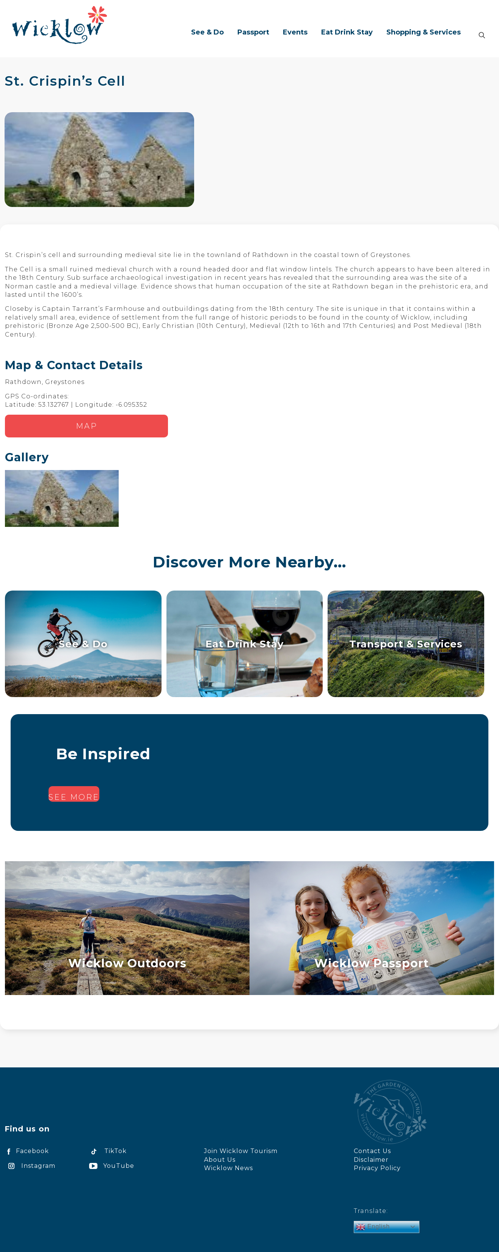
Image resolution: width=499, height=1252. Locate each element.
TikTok (106, 1151)
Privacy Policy (377, 1168)
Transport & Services (406, 644)
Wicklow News (228, 1168)
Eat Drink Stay (245, 644)
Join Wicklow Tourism (241, 1151)
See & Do (83, 644)
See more (74, 797)
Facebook (27, 1151)
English (373, 1227)
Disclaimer (371, 1159)
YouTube (110, 1165)
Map (86, 426)
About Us (219, 1159)
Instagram (30, 1165)
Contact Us (372, 1151)
